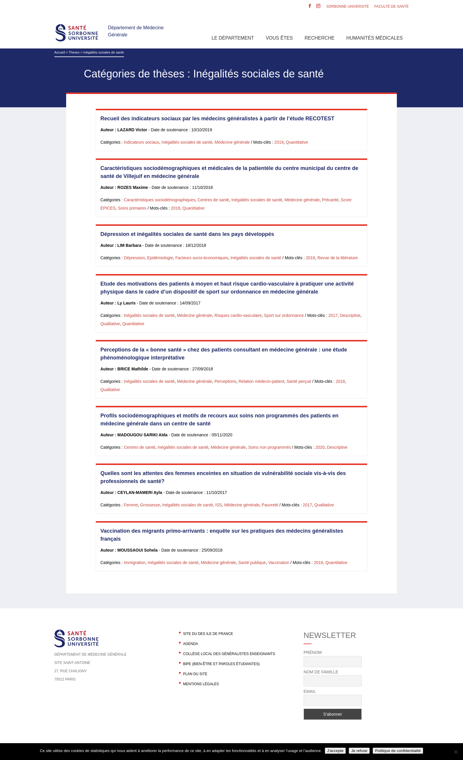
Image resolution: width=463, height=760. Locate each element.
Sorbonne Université (347, 7)
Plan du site (195, 674)
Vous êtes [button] (279, 37)
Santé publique (252, 562)
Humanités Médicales (374, 37)
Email (310, 691)
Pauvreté (270, 505)
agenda (190, 644)
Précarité (330, 199)
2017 (333, 315)
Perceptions (225, 381)
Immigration (134, 562)
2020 (320, 447)
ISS (218, 505)
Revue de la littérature (337, 257)
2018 (175, 208)
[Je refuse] (456, 752)
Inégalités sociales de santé (187, 142)
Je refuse (359, 750)
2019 (278, 142)
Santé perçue (298, 381)
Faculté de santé (391, 7)
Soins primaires (132, 208)
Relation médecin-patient (261, 381)
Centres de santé (213, 199)
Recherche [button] (320, 37)
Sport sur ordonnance (284, 315)
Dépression (134, 257)
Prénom (313, 652)
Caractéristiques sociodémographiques (159, 199)
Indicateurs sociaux (141, 142)
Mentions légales (201, 684)
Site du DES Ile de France (208, 634)
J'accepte (335, 750)
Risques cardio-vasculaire (238, 315)
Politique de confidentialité (398, 750)
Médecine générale (232, 142)
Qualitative (110, 323)
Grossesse (150, 505)
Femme (131, 505)
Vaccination (278, 562)
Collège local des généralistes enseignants (229, 654)
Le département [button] (233, 37)
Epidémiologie (160, 257)
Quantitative (297, 142)
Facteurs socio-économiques (201, 257)
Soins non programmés (269, 447)
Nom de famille (321, 672)
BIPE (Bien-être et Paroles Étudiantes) (221, 664)
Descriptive (350, 315)
